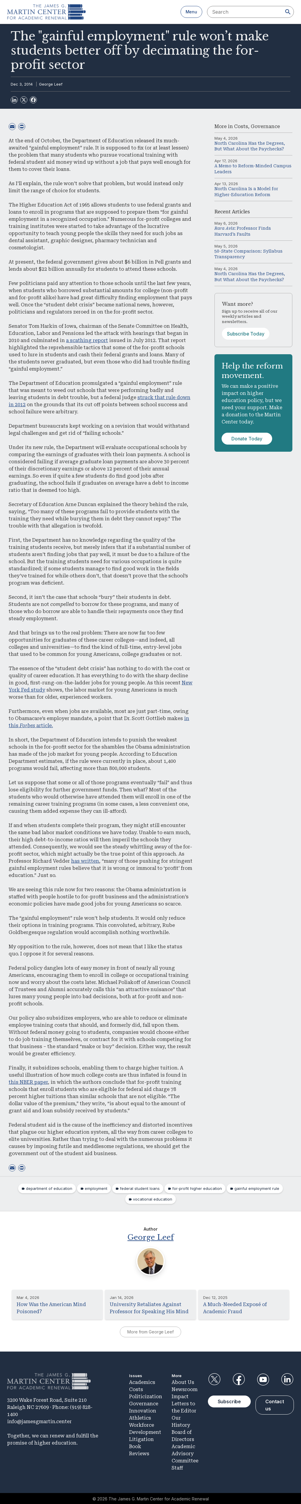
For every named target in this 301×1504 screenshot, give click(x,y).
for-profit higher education (197, 1188)
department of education (49, 1188)
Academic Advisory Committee (185, 1453)
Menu (191, 11)
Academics (142, 1381)
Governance (265, 126)
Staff (177, 1467)
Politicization (145, 1396)
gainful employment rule (256, 1188)
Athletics (140, 1417)
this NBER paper (28, 1082)
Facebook (238, 1378)
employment (96, 1188)
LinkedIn (287, 1378)
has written (85, 861)
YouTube (262, 1378)
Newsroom (184, 1388)
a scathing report (87, 340)
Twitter (214, 1378)
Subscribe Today (245, 334)
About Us (183, 1381)
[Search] (288, 12)
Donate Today (246, 439)
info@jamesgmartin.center (39, 1421)
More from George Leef (150, 1331)
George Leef (50, 84)
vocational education (152, 1199)
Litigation (141, 1438)
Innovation (142, 1410)
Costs (241, 126)
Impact (180, 1396)
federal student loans (140, 1188)
